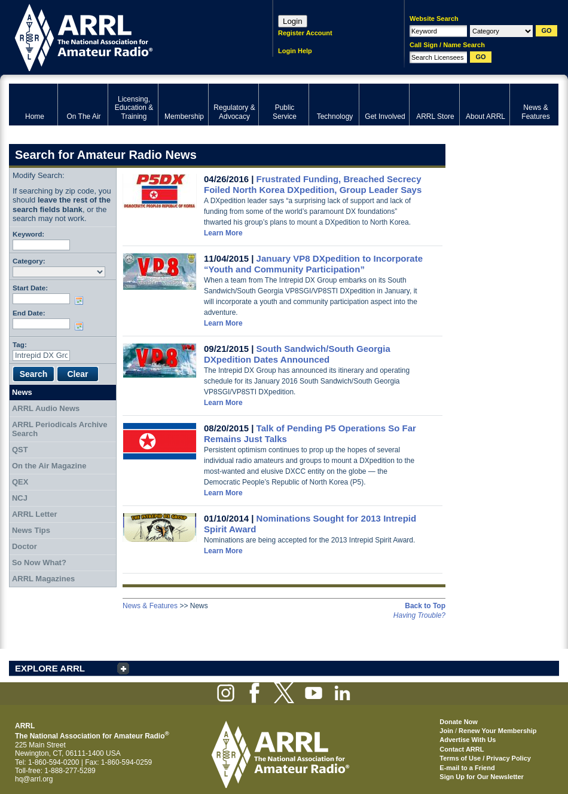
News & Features (150, 606)
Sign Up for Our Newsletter (481, 776)
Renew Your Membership (497, 730)
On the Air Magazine (49, 465)
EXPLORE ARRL (50, 668)
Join (446, 730)
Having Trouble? (419, 615)
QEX (20, 481)
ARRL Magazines (43, 578)
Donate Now (458, 721)
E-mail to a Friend (466, 767)
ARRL (125, 36)
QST (20, 449)
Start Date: (30, 288)
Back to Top (425, 606)
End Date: (29, 313)
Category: (29, 261)
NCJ (20, 497)
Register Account (305, 32)
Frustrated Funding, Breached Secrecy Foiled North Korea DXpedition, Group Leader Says (313, 184)
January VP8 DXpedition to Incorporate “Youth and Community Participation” (313, 263)
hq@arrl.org (34, 779)
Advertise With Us (467, 739)
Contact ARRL (461, 749)
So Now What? (39, 562)
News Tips (31, 530)
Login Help (295, 50)
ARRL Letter (34, 514)
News (22, 392)
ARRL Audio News (46, 408)
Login (293, 21)
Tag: (20, 344)
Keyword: (28, 234)
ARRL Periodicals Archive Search (60, 429)
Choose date (81, 300)
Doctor (24, 546)
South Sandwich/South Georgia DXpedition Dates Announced (297, 354)
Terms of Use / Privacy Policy (485, 758)
